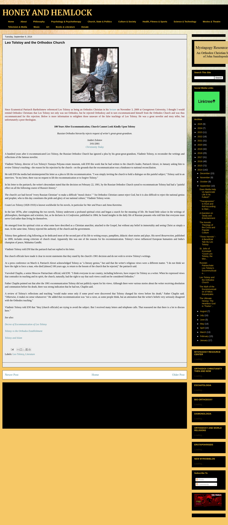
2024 (200, 128)
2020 (200, 145)
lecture (113, 109)
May (202, 324)
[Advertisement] (95, 405)
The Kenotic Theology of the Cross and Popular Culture (207, 227)
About (24, 21)
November (205, 177)
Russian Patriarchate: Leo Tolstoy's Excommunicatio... (208, 268)
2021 (200, 140)
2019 (200, 149)
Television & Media (17, 27)
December (205, 173)
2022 (200, 136)
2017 (200, 157)
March (203, 332)
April (202, 328)
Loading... (199, 359)
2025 (200, 124)
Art (47, 27)
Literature (30, 354)
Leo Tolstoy (18, 354)
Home (11, 21)
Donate (84, 27)
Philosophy (39, 21)
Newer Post (11, 374)
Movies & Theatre (211, 21)
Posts (200, 479)
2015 (200, 165)
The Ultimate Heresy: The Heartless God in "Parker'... (207, 302)
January (204, 340)
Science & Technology (185, 21)
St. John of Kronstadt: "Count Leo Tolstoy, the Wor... (206, 253)
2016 (200, 161)
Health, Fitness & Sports (155, 21)
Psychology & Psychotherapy (66, 21)
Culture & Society (127, 21)
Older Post (178, 374)
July (202, 315)
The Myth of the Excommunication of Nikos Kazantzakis (208, 290)
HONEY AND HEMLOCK (47, 13)
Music (37, 27)
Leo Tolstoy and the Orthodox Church (207, 280)
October (204, 181)
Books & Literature (65, 27)
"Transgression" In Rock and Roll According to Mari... (208, 205)
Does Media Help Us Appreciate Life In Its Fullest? (208, 193)
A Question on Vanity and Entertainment (207, 215)
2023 (200, 132)
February (204, 336)
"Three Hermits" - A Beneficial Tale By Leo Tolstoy (208, 240)
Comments (202, 484)
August (203, 311)
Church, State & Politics (100, 21)
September (205, 186)
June (202, 319)
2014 (200, 170)
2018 (200, 153)
